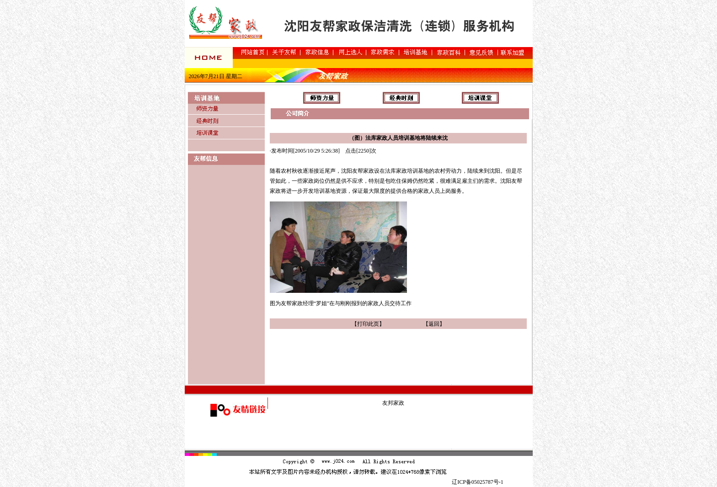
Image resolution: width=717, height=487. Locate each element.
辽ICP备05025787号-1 (477, 482)
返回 (433, 324)
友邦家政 (393, 403)
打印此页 (368, 324)
